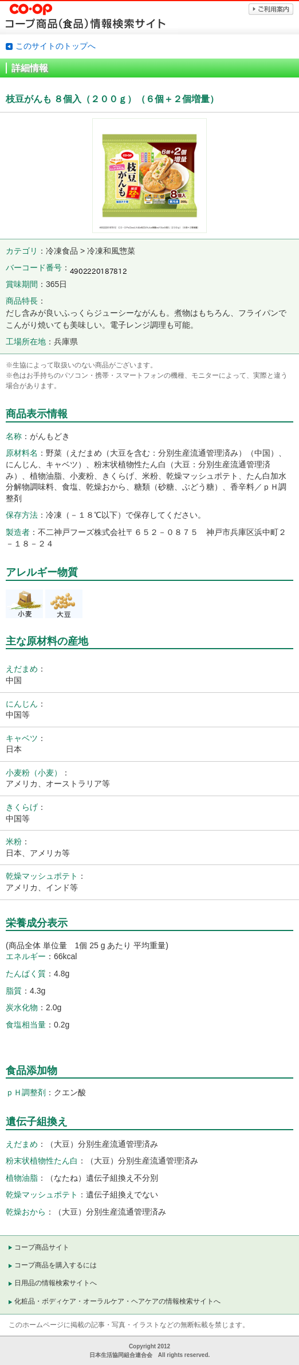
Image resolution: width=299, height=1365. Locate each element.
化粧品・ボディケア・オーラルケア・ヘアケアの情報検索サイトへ (117, 1301)
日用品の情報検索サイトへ (55, 1283)
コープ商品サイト (41, 1247)
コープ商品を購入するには (55, 1265)
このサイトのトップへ (55, 46)
